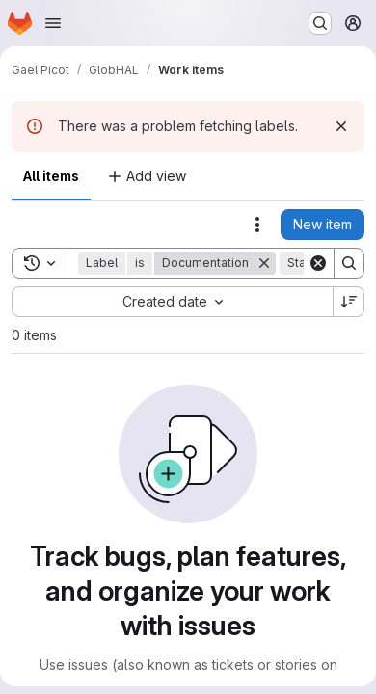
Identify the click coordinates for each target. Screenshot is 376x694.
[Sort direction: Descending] (349, 301)
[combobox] (172, 301)
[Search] (349, 263)
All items (51, 176)
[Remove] (264, 263)
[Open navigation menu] (53, 23)
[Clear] (318, 263)
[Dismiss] (341, 126)
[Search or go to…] (320, 23)
